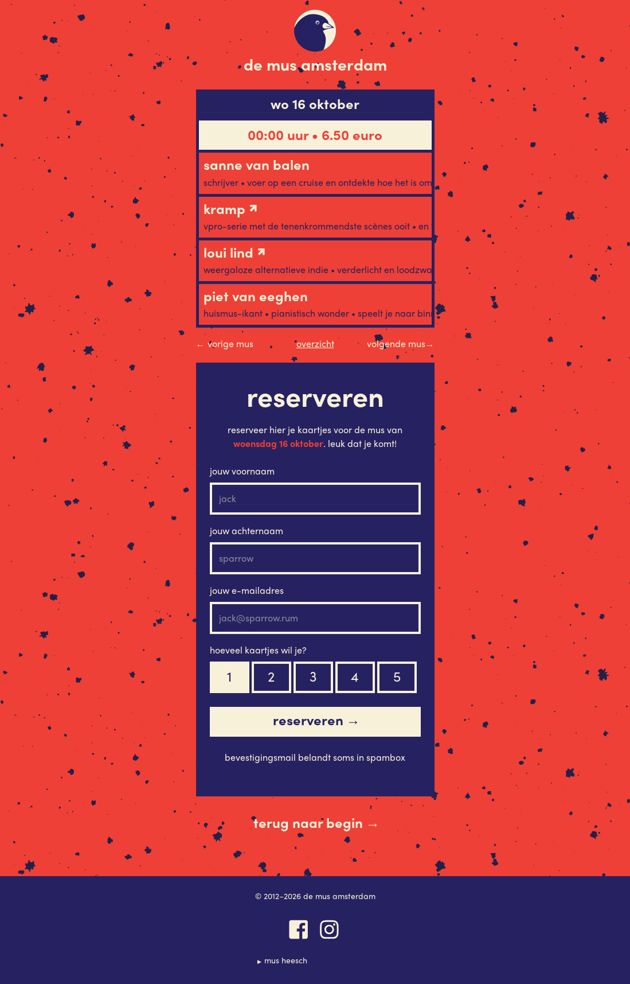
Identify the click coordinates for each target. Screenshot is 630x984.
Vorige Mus (224, 344)
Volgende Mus (401, 344)
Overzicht (315, 343)
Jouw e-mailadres (247, 590)
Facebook (298, 929)
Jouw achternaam (246, 530)
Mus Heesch (285, 960)
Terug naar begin (316, 822)
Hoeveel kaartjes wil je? (258, 649)
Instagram (329, 929)
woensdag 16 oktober (278, 443)
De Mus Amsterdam (315, 64)
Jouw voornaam (242, 470)
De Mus (315, 30)
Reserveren (316, 720)
